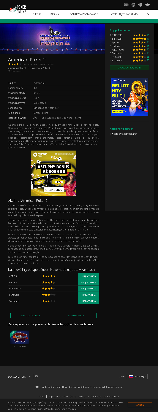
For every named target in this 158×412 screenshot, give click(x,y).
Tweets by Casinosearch (123, 133)
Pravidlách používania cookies (60, 408)
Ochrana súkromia (79, 396)
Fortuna (13, 282)
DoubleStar (15, 288)
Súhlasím (140, 404)
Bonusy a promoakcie (84, 14)
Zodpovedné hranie (57, 396)
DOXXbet (116, 56)
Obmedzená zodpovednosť (105, 396)
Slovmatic (14, 300)
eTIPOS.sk (14, 276)
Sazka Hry (117, 60)
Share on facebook (30, 315)
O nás (42, 396)
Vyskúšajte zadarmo (124, 14)
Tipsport (116, 42)
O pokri (37, 14)
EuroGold (14, 294)
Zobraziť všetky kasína (129, 67)
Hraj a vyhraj (88, 276)
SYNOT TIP (117, 35)
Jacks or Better (19, 339)
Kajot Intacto (118, 49)
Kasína (54, 14)
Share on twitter (76, 315)
